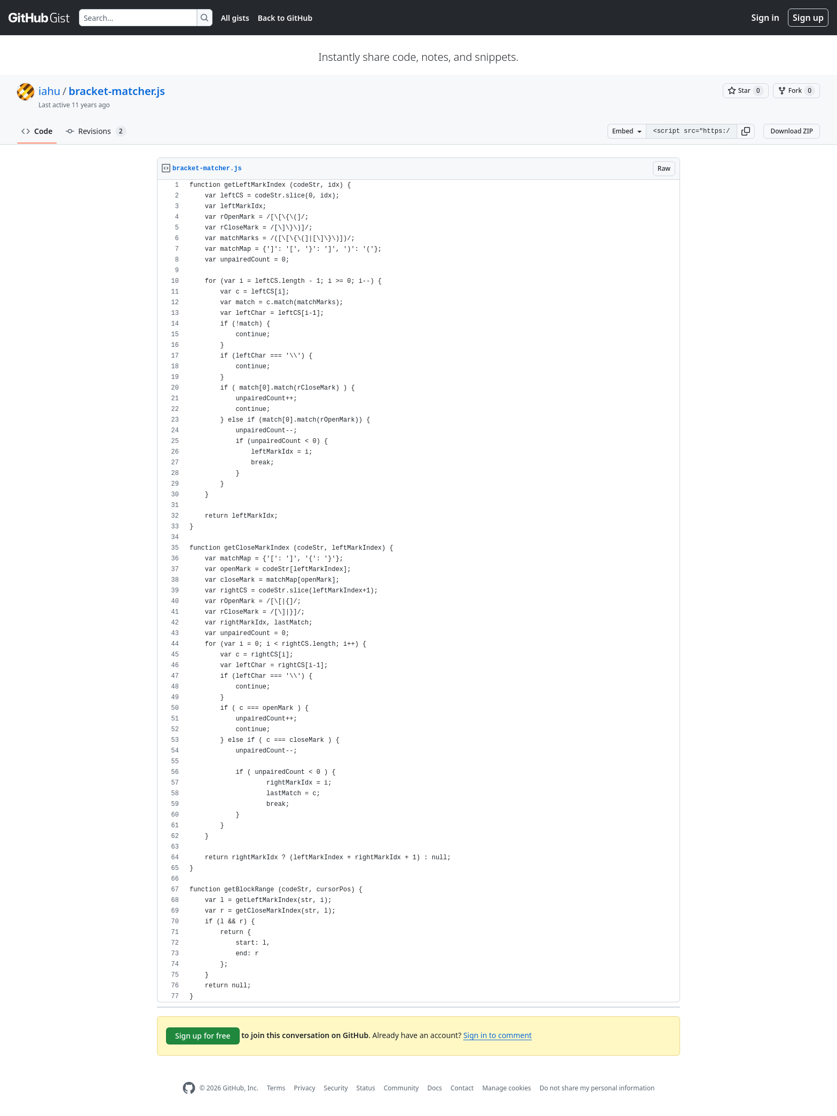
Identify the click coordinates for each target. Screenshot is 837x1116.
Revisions (96, 131)
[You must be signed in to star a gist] (746, 90)
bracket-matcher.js (117, 91)
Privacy (304, 1088)
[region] (418, 591)
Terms (276, 1088)
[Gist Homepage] (39, 17)
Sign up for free (203, 1036)
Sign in (765, 17)
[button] (746, 131)
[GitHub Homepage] (189, 1088)
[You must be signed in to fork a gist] (796, 90)
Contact (462, 1088)
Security (336, 1088)
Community (401, 1088)
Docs (434, 1088)
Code (37, 131)
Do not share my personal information (597, 1088)
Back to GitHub (285, 18)
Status (366, 1088)
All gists (235, 18)
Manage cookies (506, 1088)
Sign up (808, 17)
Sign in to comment (497, 1035)
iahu (49, 91)
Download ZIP (791, 131)
